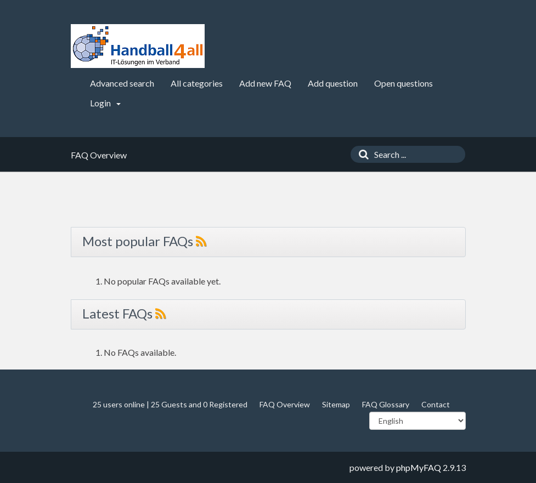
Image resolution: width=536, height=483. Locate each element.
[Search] (361, 154)
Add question (333, 83)
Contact (435, 404)
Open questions (403, 83)
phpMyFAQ (418, 467)
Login (105, 103)
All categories (197, 83)
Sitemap (336, 404)
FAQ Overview (284, 404)
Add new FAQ (265, 83)
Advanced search (122, 83)
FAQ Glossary (385, 404)
